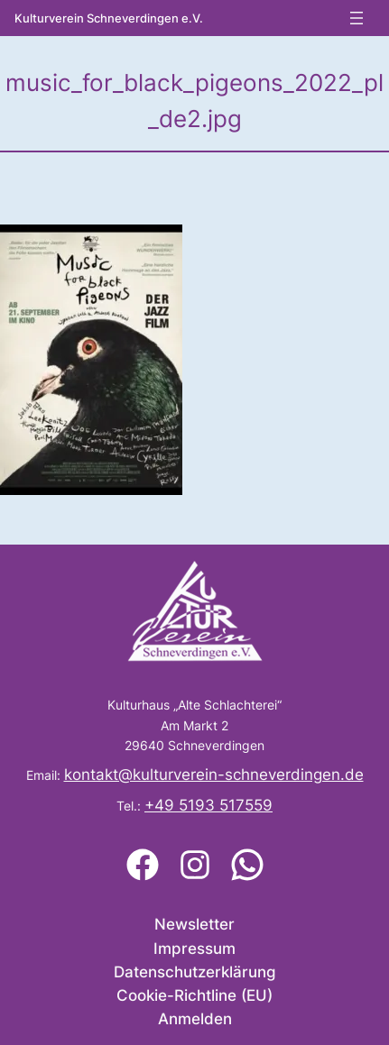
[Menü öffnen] (356, 18)
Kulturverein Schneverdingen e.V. (108, 18)
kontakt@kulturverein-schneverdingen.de (214, 774)
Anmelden (195, 1019)
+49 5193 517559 (208, 805)
